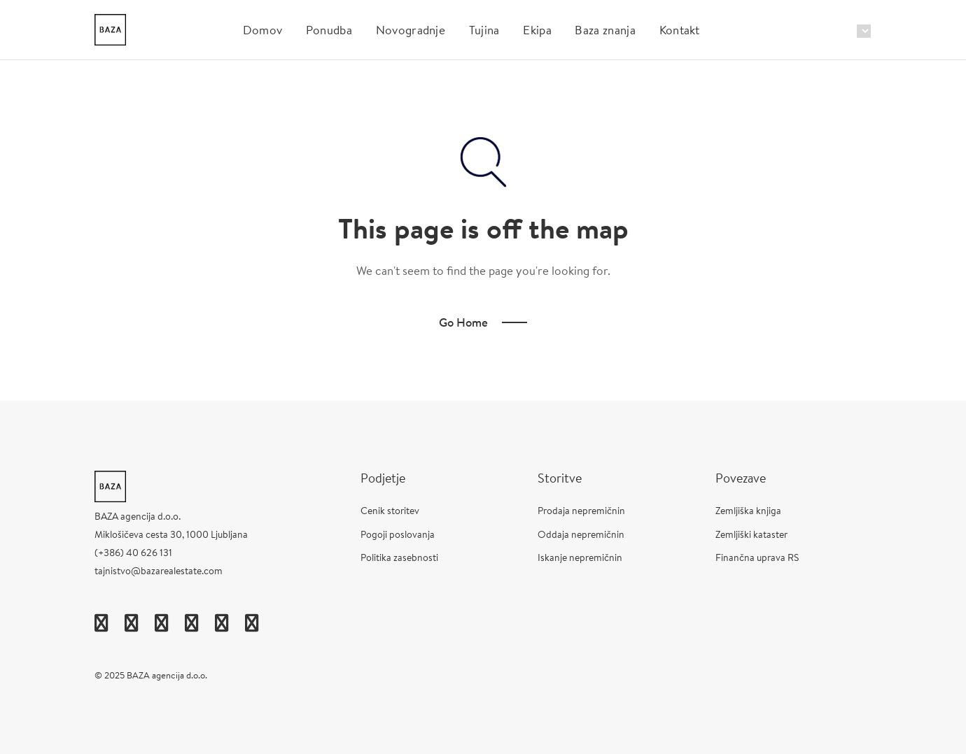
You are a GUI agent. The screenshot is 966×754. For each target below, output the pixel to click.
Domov (263, 29)
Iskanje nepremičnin (580, 557)
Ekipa (537, 29)
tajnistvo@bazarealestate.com (158, 571)
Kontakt (679, 29)
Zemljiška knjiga (748, 511)
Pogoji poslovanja (397, 534)
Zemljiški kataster (751, 534)
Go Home (463, 322)
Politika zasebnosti (399, 557)
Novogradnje (411, 29)
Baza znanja (605, 29)
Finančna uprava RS (757, 557)
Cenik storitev (389, 511)
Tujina (484, 29)
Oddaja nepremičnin (581, 534)
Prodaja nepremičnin (581, 511)
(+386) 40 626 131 (133, 553)
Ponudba (329, 29)
